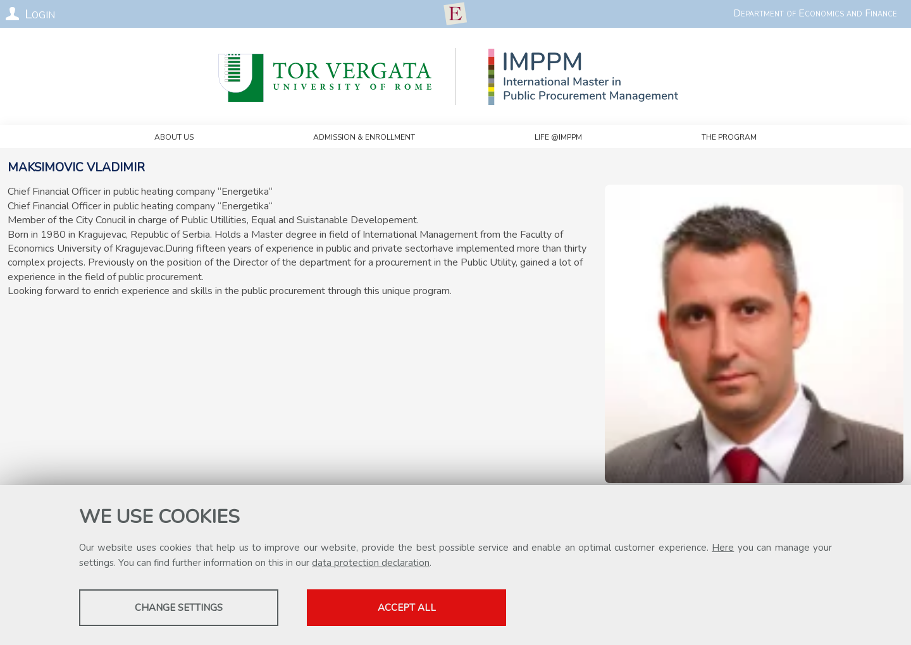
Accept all (407, 607)
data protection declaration (371, 562)
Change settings (179, 607)
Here (723, 547)
